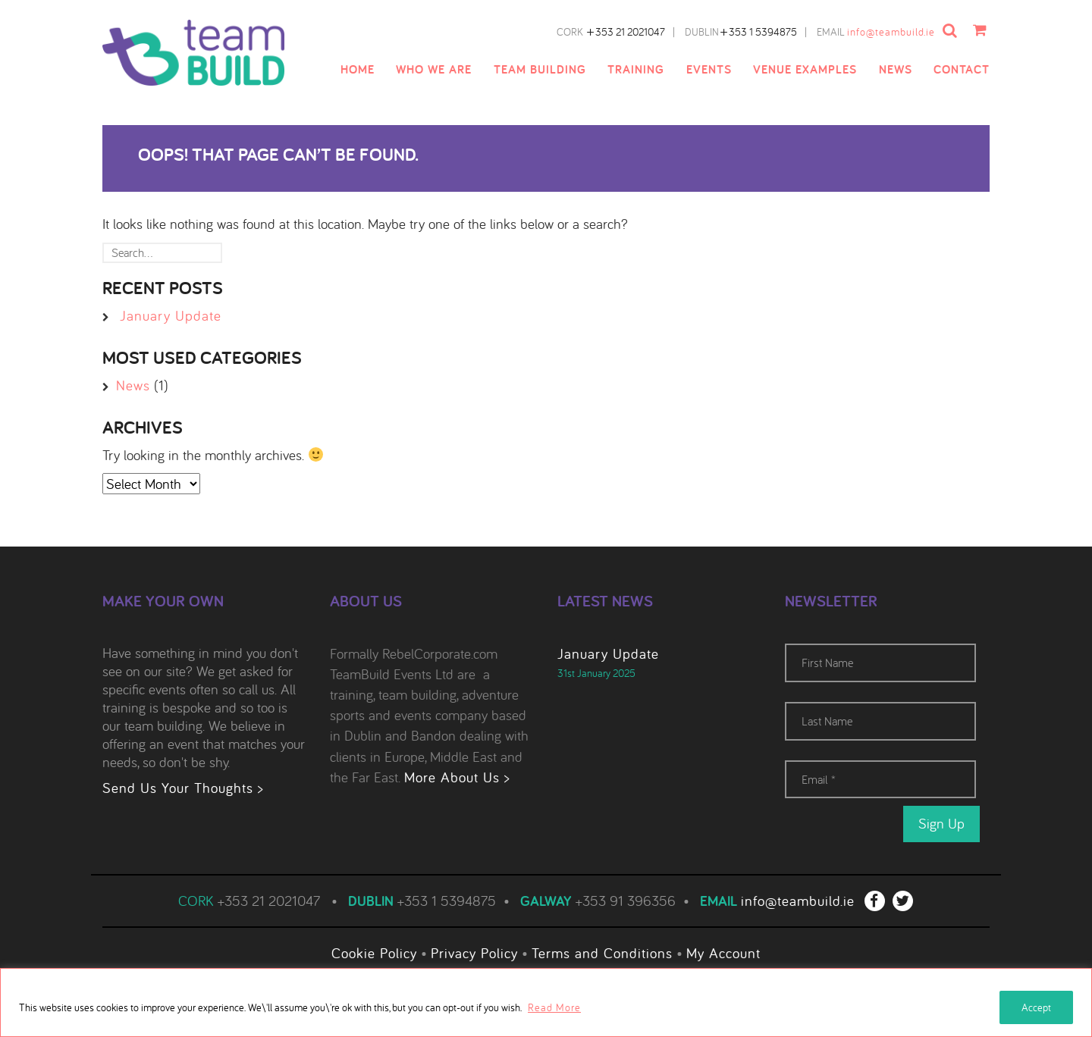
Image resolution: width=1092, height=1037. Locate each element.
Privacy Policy (474, 951)
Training (635, 69)
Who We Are (434, 69)
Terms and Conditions (602, 951)
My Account (723, 951)
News (895, 69)
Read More (554, 1007)
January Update (170, 315)
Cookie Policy (374, 951)
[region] (546, 1002)
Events (709, 69)
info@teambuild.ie (893, 32)
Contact (962, 69)
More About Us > (457, 777)
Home (357, 69)
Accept (1036, 1007)
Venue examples (805, 69)
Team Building (540, 69)
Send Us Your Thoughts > (182, 788)
